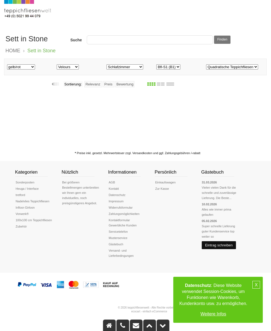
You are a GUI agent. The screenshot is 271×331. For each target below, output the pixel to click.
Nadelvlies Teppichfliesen (32, 201)
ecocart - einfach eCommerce (149, 311)
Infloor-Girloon (25, 207)
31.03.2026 (209, 182)
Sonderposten (25, 182)
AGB (112, 182)
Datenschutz (117, 195)
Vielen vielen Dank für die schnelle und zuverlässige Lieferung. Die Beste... (219, 193)
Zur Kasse (162, 188)
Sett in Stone (41, 50)
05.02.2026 (209, 221)
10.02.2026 (209, 204)
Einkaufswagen (165, 182)
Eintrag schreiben (219, 245)
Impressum (116, 201)
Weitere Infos (213, 314)
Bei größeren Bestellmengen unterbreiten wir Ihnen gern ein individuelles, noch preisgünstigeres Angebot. (80, 193)
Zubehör (21, 226)
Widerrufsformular (120, 207)
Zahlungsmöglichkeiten (124, 213)
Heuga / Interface (27, 188)
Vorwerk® (22, 213)
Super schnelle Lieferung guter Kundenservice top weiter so (218, 231)
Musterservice (118, 238)
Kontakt (114, 188)
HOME (12, 50)
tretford (20, 195)
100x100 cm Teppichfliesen (34, 220)
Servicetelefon (118, 231)
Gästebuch (116, 244)
